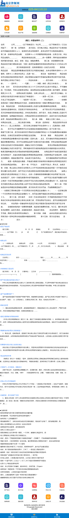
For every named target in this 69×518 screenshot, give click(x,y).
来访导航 (57, 515)
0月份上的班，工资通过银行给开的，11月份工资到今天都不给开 (22, 458)
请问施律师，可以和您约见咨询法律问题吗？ (15, 416)
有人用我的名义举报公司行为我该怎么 (13, 435)
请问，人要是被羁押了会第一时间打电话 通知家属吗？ (18, 475)
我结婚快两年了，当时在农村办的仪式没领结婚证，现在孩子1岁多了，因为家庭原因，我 (30, 421)
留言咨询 (42, 505)
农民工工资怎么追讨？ (8, 430)
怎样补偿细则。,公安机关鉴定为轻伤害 (13, 472)
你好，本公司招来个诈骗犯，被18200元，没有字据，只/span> (21, 466)
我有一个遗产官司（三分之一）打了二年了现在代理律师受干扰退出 (23, 461)
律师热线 (11, 515)
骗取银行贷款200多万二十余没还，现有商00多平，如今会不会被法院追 (24, 447)
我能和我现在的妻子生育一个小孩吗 (12, 444)
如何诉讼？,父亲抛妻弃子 (9, 418)
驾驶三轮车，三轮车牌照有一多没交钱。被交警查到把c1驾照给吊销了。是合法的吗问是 (30, 441)
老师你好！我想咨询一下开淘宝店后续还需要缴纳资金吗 (19, 469)
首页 (2, 36)
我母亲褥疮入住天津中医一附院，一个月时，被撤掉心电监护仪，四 (23, 432)
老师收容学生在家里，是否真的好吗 (12, 427)
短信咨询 (34, 505)
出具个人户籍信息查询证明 (9, 463)
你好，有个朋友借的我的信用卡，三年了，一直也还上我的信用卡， (23, 449)
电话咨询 (27, 505)
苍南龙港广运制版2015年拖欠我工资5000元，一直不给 (19, 455)
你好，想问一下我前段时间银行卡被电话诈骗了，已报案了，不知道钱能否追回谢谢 (28, 438)
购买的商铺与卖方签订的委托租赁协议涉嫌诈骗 (16, 413)
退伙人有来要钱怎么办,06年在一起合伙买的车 (15, 424)
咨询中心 (34, 515)
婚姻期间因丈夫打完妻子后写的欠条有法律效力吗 (17, 477)
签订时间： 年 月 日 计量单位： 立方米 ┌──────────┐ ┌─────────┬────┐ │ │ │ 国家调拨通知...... (32, 271)
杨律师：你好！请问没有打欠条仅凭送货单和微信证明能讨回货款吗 (23, 452)
